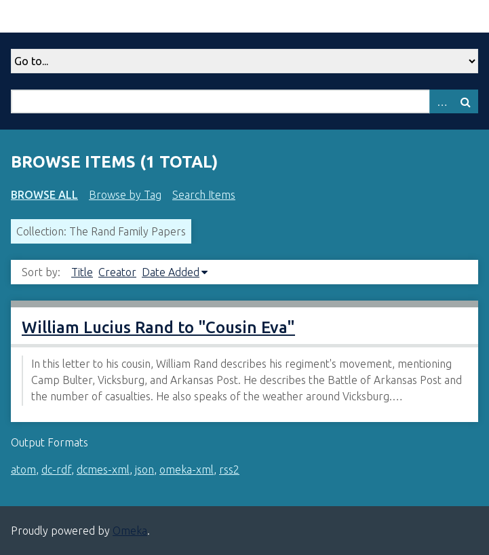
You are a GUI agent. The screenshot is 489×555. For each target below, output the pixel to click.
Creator (117, 272)
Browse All (44, 195)
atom (23, 469)
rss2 (229, 469)
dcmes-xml (103, 469)
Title (82, 272)
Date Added (170, 272)
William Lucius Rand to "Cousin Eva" (158, 327)
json (144, 469)
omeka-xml (186, 469)
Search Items (203, 195)
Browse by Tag (125, 195)
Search (466, 101)
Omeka (130, 530)
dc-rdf (56, 469)
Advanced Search (441, 101)
